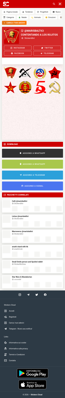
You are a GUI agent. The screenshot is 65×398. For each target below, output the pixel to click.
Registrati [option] (10, 316)
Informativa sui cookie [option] (15, 342)
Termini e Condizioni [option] (14, 354)
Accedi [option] (9, 310)
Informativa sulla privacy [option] (16, 348)
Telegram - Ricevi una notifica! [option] (18, 328)
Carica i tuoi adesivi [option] (14, 322)
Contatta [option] (10, 360)
